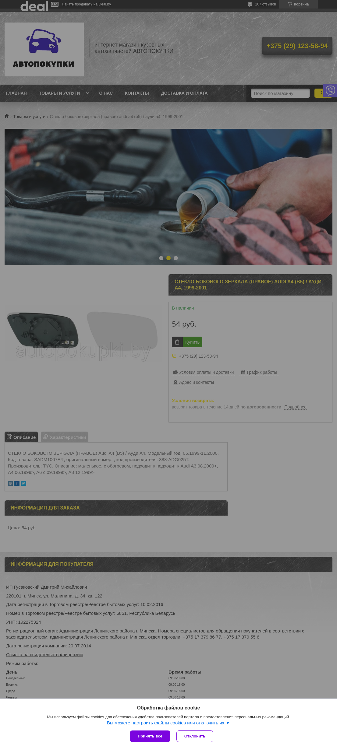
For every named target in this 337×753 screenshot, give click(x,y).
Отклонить (194, 736)
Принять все (150, 736)
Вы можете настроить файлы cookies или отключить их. (166, 722)
